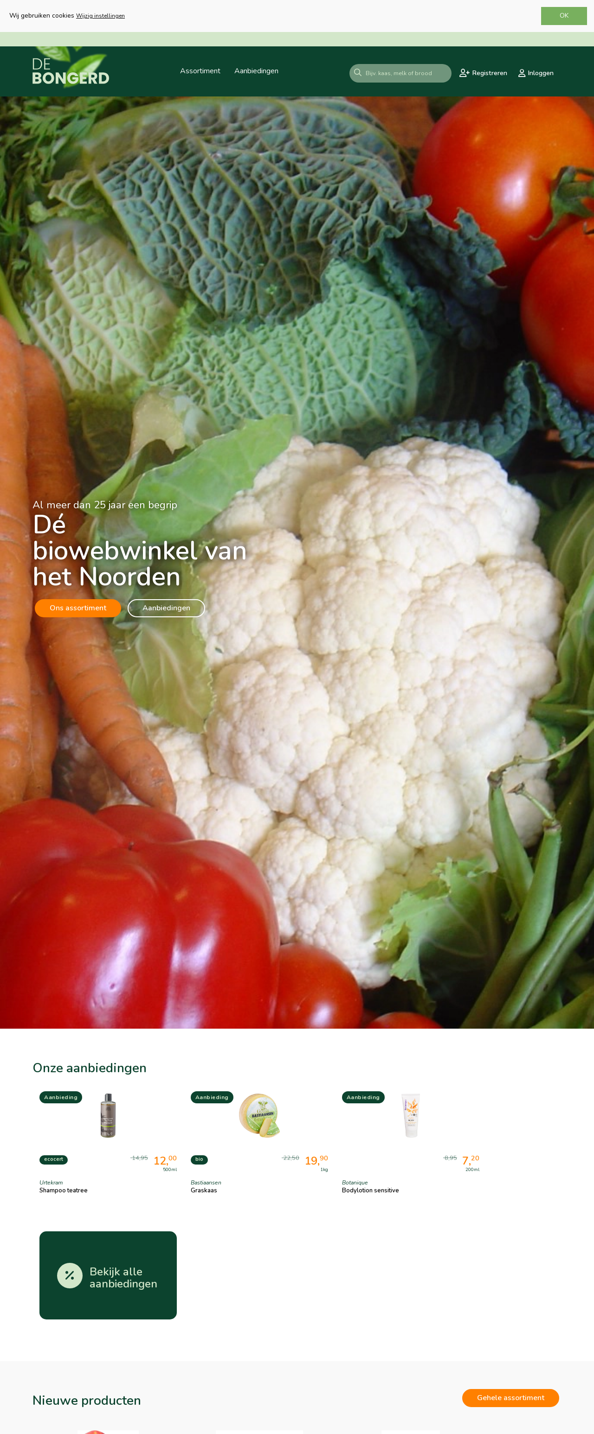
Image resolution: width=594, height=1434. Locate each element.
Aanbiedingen (166, 608)
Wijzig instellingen (100, 15)
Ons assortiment (78, 608)
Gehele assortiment (510, 1296)
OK (564, 15)
